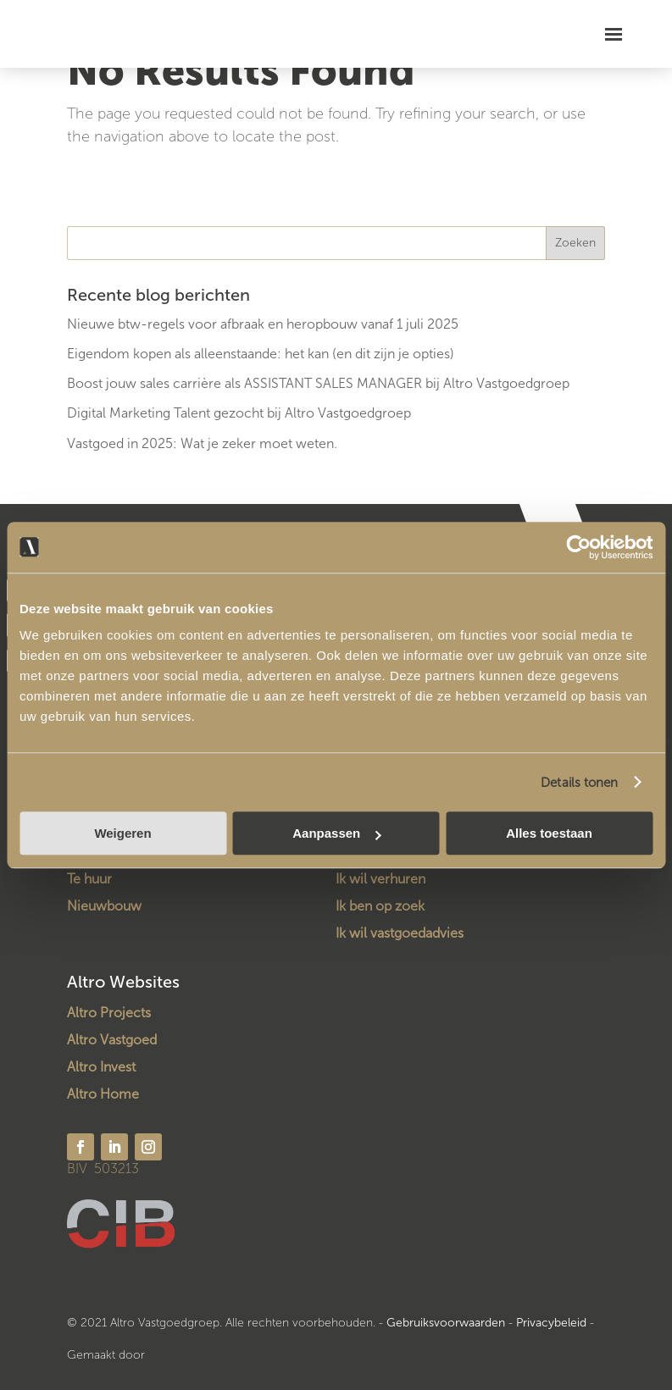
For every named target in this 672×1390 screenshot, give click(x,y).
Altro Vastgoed (112, 1040)
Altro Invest (101, 1067)
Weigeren (122, 833)
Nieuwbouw (104, 906)
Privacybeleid (553, 1322)
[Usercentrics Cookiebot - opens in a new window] (578, 547)
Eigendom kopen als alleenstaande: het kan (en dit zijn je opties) (260, 354)
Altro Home (103, 1094)
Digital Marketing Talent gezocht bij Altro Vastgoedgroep (239, 413)
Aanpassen (336, 833)
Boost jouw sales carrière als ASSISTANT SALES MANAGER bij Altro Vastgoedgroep (318, 383)
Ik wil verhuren (380, 879)
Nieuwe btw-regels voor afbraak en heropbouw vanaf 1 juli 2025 (262, 324)
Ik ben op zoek (380, 906)
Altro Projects (109, 1013)
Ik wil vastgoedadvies (400, 933)
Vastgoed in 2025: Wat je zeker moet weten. (202, 443)
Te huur (89, 879)
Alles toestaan (549, 833)
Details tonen (579, 782)
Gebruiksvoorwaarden (445, 1322)
